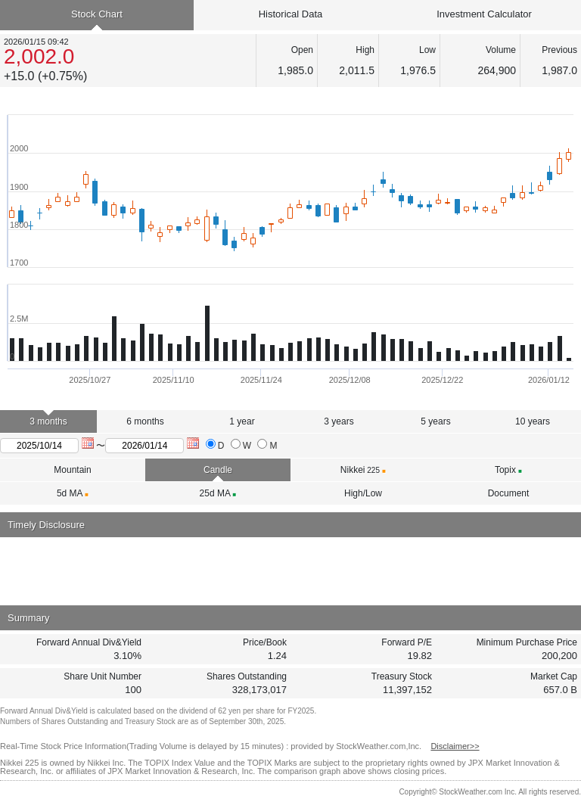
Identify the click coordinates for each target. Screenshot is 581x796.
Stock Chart (97, 14)
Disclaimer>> (454, 746)
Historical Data (291, 14)
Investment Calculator (484, 14)
